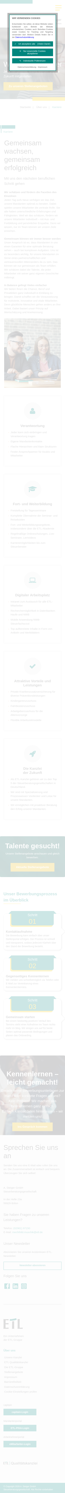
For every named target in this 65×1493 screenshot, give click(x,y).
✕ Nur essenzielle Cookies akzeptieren (32, 52)
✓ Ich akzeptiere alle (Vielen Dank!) (32, 44)
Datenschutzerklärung (24, 37)
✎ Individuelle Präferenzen (32, 61)
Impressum (42, 67)
